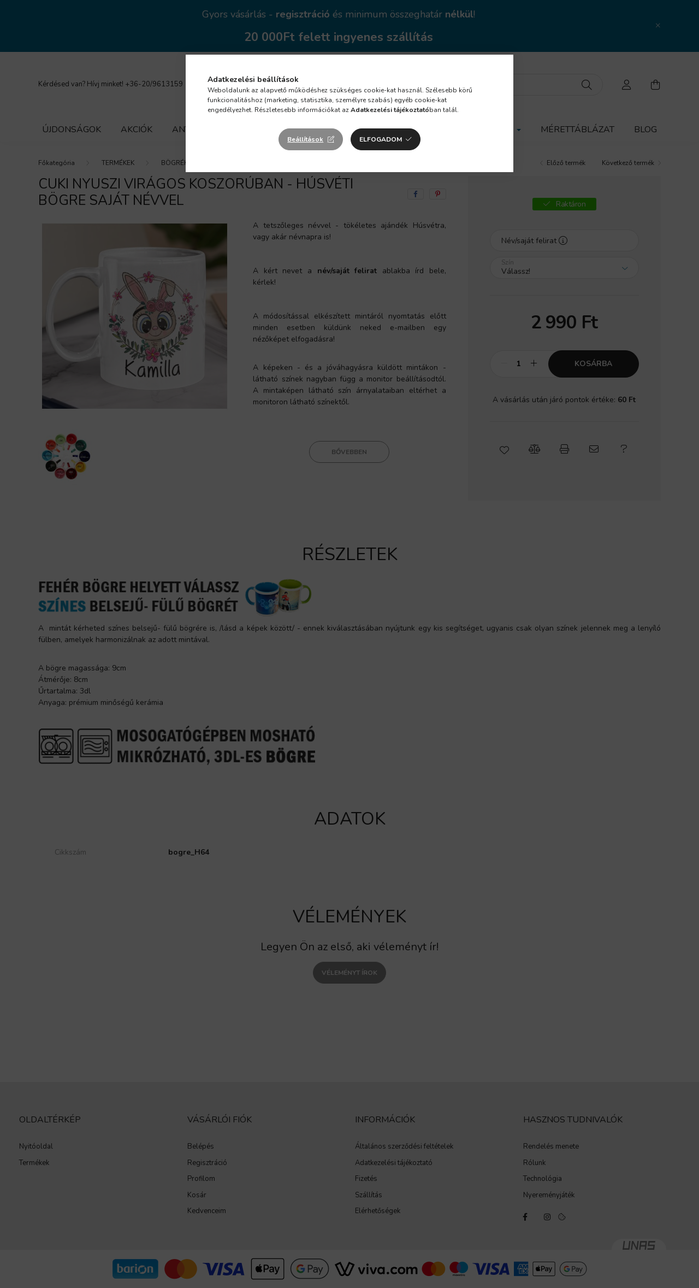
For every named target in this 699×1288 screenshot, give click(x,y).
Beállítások (305, 139)
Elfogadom (380, 139)
